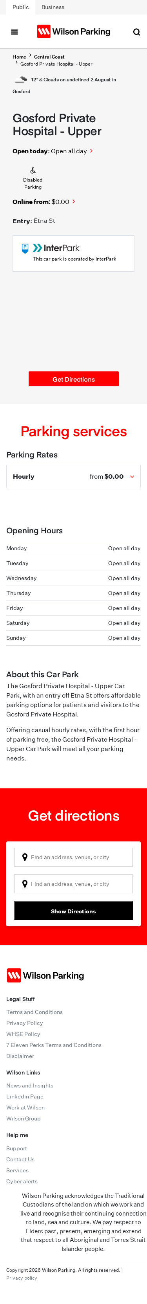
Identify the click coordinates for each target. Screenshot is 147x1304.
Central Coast (49, 57)
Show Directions (73, 911)
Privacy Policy (24, 1023)
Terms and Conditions (34, 1012)
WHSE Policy (23, 1034)
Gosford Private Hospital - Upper (56, 64)
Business (53, 7)
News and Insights (29, 1085)
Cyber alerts (22, 1181)
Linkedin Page (25, 1096)
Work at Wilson (25, 1107)
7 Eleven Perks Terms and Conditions (54, 1045)
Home (19, 57)
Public (21, 7)
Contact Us (20, 1159)
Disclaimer (20, 1056)
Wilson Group (23, 1118)
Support (16, 1148)
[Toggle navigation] (14, 31)
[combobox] (73, 857)
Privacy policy (21, 1278)
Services (17, 1170)
